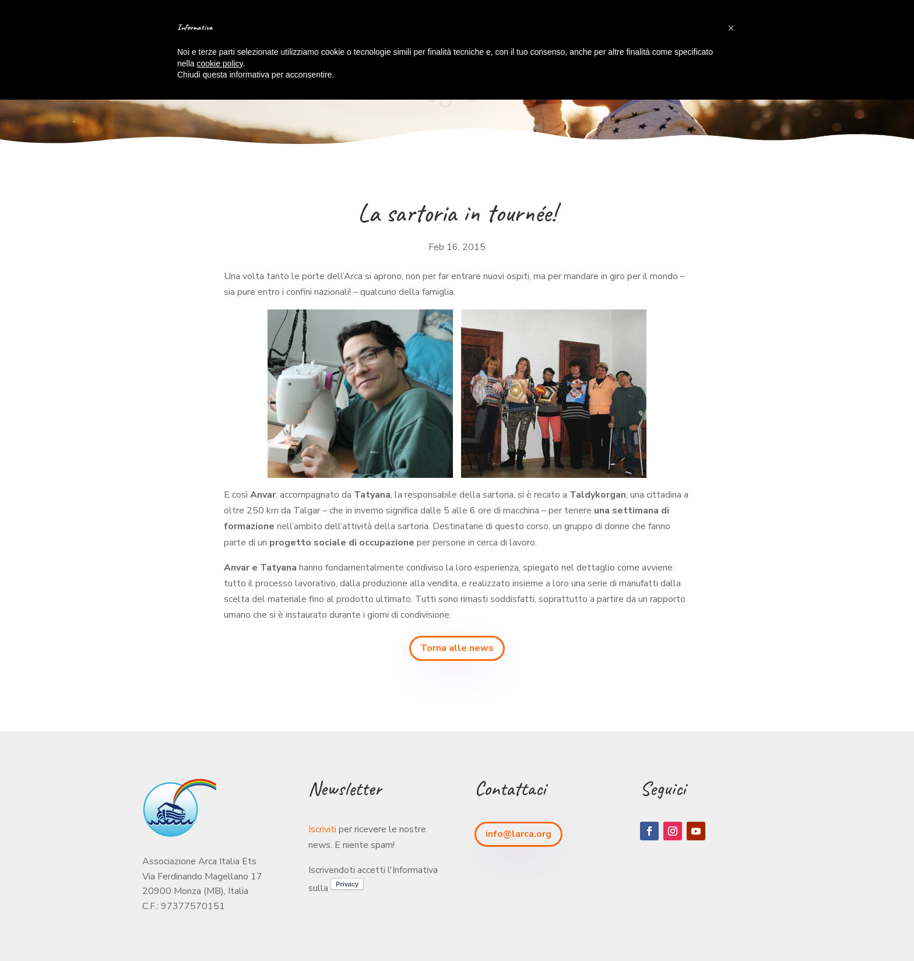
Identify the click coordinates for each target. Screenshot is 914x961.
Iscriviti (322, 829)
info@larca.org (518, 834)
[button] (731, 28)
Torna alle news (457, 648)
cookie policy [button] (219, 63)
